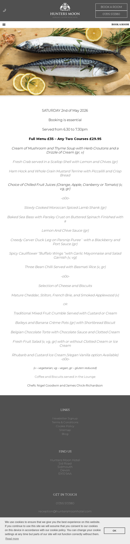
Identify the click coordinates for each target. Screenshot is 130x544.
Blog (65, 434)
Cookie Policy (65, 426)
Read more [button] (12, 538)
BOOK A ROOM (111, 7)
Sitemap (65, 430)
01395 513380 (111, 14)
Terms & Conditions (65, 422)
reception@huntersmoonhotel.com (65, 511)
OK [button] (114, 530)
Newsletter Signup (65, 418)
